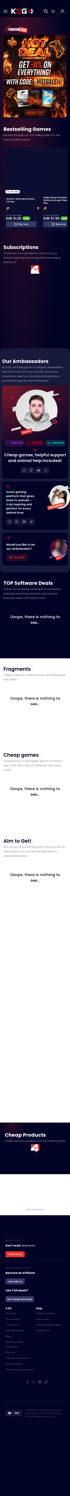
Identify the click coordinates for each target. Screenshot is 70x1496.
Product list (43, 1330)
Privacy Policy (14, 1364)
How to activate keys (48, 1325)
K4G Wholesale (15, 1330)
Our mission (13, 1319)
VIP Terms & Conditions (20, 1370)
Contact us (12, 1325)
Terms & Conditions (18, 1358)
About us (11, 1313)
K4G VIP (10, 1352)
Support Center (45, 1313)
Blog (8, 1336)
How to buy (42, 1319)
